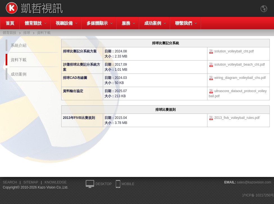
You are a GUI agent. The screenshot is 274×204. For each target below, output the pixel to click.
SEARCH (10, 182)
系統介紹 (18, 45)
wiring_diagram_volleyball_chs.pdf (240, 78)
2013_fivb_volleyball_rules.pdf (237, 118)
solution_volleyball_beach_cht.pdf (239, 64)
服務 (126, 23)
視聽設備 (64, 23)
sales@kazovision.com (254, 182)
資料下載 (18, 59)
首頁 (10, 23)
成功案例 (152, 23)
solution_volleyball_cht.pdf (234, 51)
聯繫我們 (183, 23)
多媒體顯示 (97, 23)
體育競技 (33, 23)
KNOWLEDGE (56, 182)
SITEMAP (30, 182)
